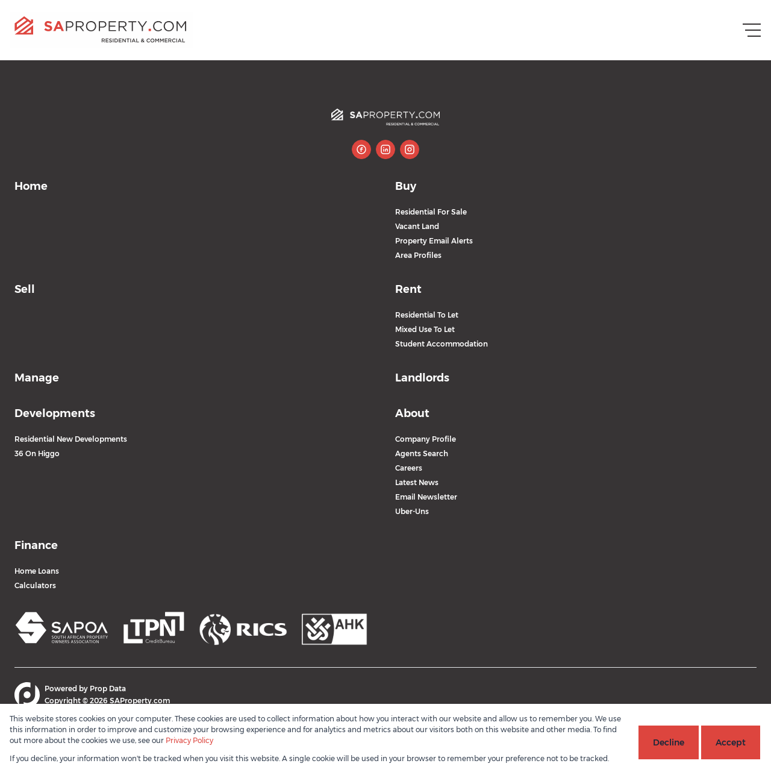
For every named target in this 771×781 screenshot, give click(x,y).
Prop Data (108, 688)
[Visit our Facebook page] (361, 149)
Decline (668, 742)
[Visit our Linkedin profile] (385, 149)
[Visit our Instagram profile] (409, 149)
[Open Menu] (751, 30)
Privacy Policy (189, 740)
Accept (731, 742)
